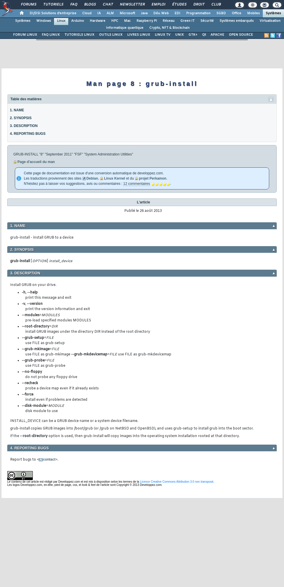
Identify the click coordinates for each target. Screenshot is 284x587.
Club (216, 4)
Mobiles (253, 13)
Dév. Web (161, 13)
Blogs (89, 4)
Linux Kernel (114, 178)
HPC (114, 21)
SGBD (221, 13)
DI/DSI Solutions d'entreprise (53, 13)
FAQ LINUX (51, 35)
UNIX (179, 35)
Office (236, 13)
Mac (127, 21)
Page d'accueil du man (36, 162)
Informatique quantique (124, 28)
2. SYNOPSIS (21, 118)
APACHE (217, 35)
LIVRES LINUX (138, 35)
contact (49, 459)
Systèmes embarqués (237, 21)
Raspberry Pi (146, 21)
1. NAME (17, 110)
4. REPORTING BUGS (28, 134)
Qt (204, 35)
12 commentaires (136, 184)
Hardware (97, 21)
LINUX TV (162, 35)
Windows (43, 21)
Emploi (158, 4)
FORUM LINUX (25, 35)
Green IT (187, 21)
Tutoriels (53, 4)
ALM (110, 13)
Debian (92, 178)
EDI (177, 13)
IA (99, 13)
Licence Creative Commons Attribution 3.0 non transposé (176, 481)
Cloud (86, 13)
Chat (107, 4)
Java (144, 13)
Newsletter (132, 4)
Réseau (169, 21)
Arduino (77, 21)
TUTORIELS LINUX (79, 35)
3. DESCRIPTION (23, 126)
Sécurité (207, 21)
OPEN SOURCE (241, 35)
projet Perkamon (152, 178)
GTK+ (192, 35)
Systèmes (273, 13)
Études (179, 4)
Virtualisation (270, 21)
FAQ (73, 4)
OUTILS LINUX (111, 35)
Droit (199, 4)
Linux (61, 21)
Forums (28, 4)
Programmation (198, 13)
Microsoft (127, 13)
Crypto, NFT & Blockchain (169, 28)
